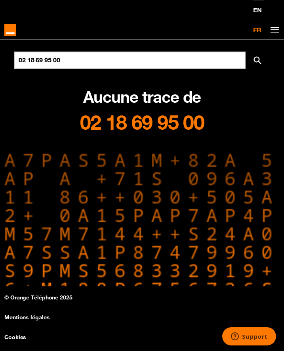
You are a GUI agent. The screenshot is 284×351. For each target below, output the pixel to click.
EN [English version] (257, 10)
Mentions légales (27, 317)
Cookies (15, 337)
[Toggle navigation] (273, 30)
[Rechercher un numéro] (130, 60)
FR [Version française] (257, 30)
